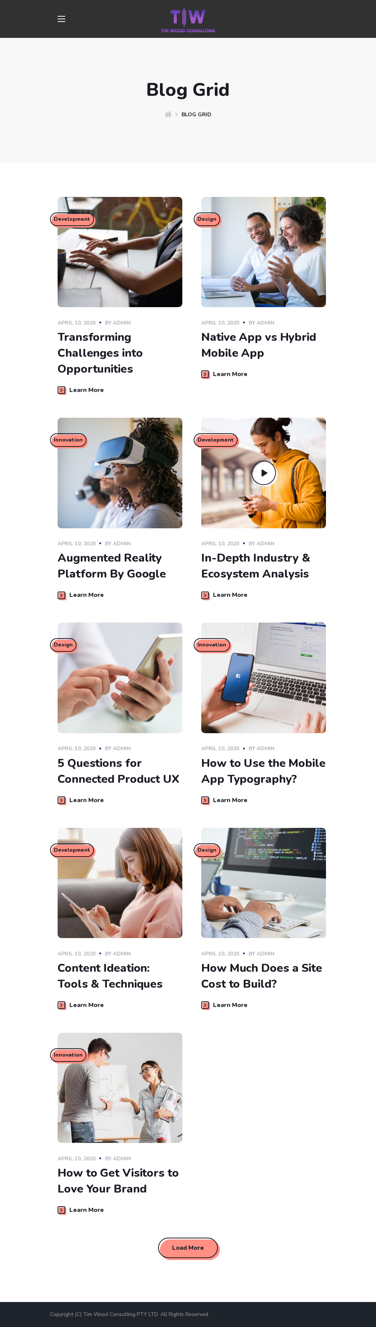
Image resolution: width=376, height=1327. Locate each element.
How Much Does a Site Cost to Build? (261, 976)
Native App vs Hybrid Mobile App (258, 345)
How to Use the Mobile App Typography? (263, 771)
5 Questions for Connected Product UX (118, 771)
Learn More (81, 390)
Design (207, 220)
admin (122, 322)
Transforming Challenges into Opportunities (100, 353)
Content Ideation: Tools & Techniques (110, 976)
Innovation (69, 441)
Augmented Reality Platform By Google (112, 566)
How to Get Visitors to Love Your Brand (118, 1181)
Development (73, 220)
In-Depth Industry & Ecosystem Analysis (255, 566)
